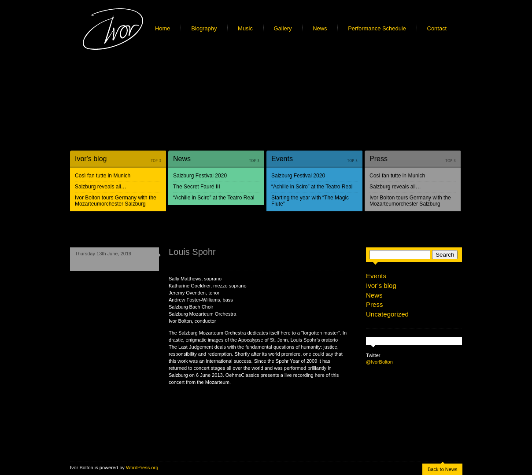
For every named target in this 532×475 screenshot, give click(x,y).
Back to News (442, 469)
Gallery (283, 28)
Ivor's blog (91, 158)
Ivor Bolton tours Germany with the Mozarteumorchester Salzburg (115, 201)
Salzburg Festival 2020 (200, 176)
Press (378, 158)
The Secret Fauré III (196, 187)
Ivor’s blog (381, 285)
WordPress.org (142, 467)
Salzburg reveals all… (100, 187)
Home (162, 28)
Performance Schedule (377, 28)
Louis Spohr (192, 252)
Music (245, 28)
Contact (437, 28)
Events (282, 158)
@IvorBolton (379, 362)
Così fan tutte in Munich (102, 176)
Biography (204, 28)
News (320, 28)
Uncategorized (387, 314)
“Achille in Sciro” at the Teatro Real (214, 198)
